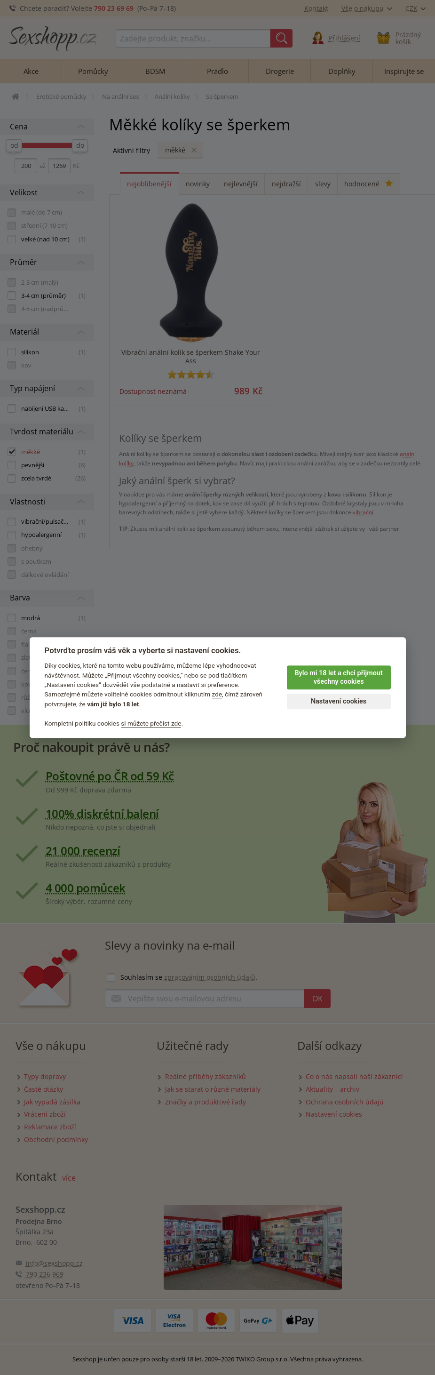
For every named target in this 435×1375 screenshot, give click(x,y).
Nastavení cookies (338, 701)
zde (217, 694)
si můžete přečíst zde (151, 723)
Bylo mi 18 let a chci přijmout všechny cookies (338, 678)
